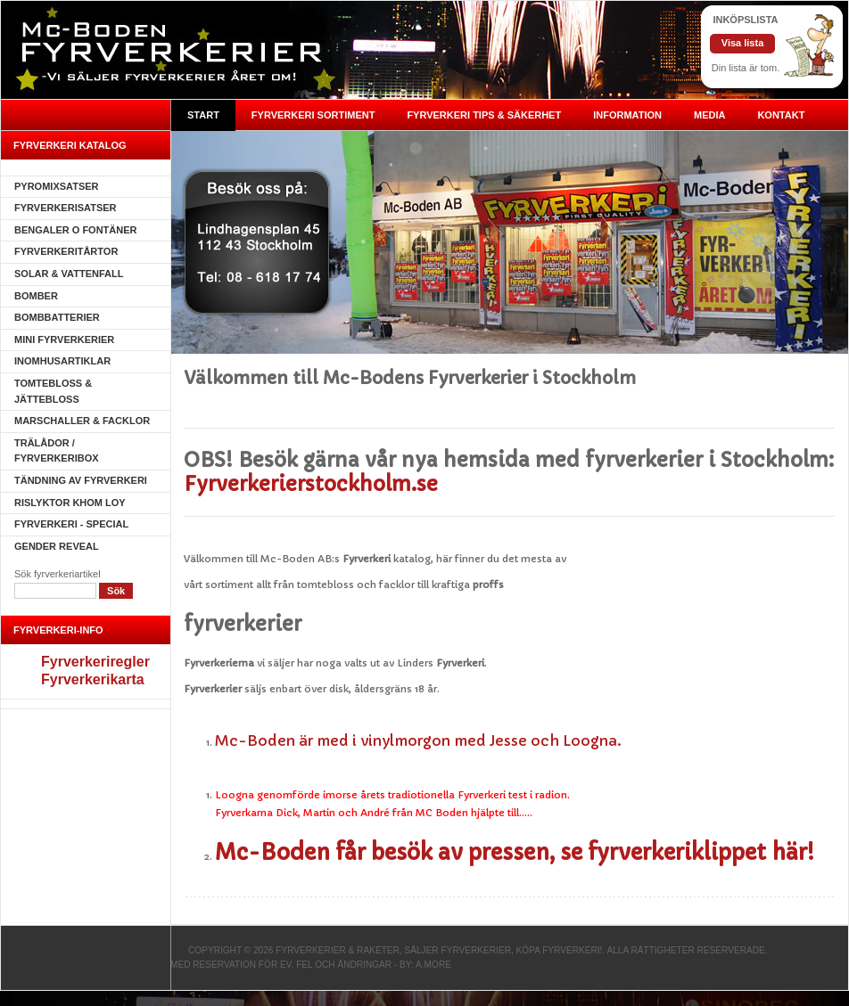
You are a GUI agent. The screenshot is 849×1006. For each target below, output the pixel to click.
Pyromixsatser (56, 186)
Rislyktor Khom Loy (70, 502)
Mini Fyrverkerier (64, 339)
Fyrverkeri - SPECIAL (71, 524)
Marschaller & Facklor (82, 420)
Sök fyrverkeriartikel (57, 573)
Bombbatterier (57, 317)
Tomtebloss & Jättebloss (53, 391)
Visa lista (742, 42)
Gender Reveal (56, 546)
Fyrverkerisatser (65, 207)
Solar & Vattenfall (68, 273)
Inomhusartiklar (62, 361)
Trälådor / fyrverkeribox (56, 451)
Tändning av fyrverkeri (80, 480)
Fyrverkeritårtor (66, 251)
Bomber (36, 295)
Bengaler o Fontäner (75, 230)
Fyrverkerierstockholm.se (311, 484)
